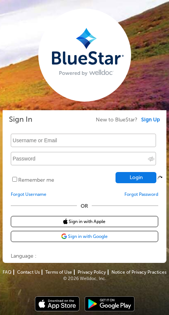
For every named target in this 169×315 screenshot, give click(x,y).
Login (136, 177)
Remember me (36, 180)
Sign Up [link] (150, 119)
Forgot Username (28, 194)
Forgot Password (141, 194)
